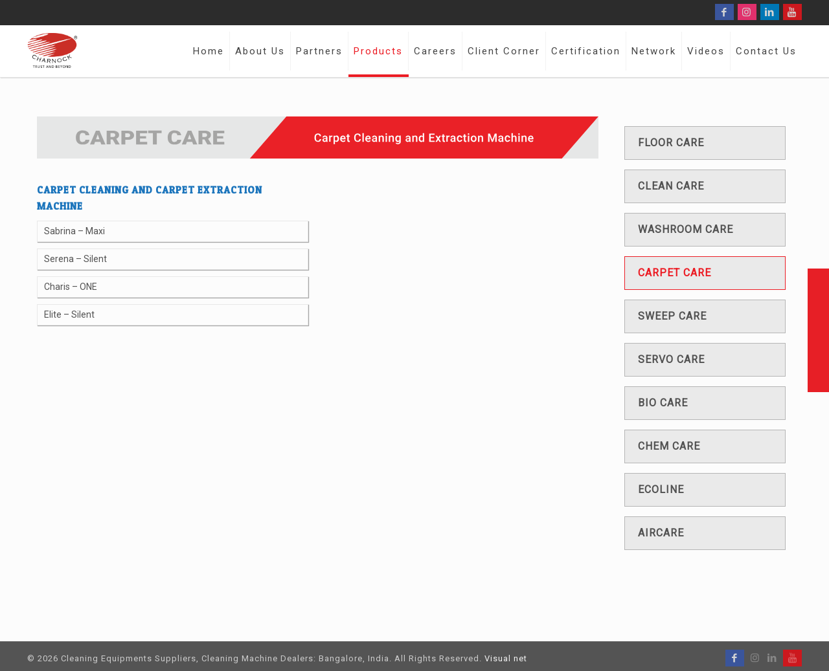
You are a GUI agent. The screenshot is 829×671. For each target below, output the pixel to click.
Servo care (671, 359)
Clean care (671, 186)
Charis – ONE (70, 286)
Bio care (663, 403)
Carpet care (674, 273)
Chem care (669, 446)
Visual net (505, 658)
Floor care (671, 143)
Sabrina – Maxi (74, 231)
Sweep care (672, 316)
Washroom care (685, 229)
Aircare (661, 533)
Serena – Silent (75, 259)
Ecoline (661, 489)
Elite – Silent (69, 314)
